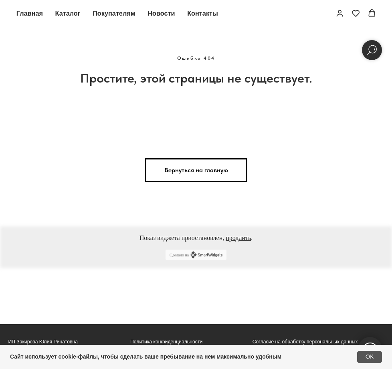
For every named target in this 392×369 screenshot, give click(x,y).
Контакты (202, 13)
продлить (238, 237)
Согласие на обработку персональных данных (305, 342)
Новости (161, 13)
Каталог (68, 13)
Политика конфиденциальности (166, 342)
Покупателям (114, 13)
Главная (29, 13)
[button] (340, 13)
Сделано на (196, 254)
